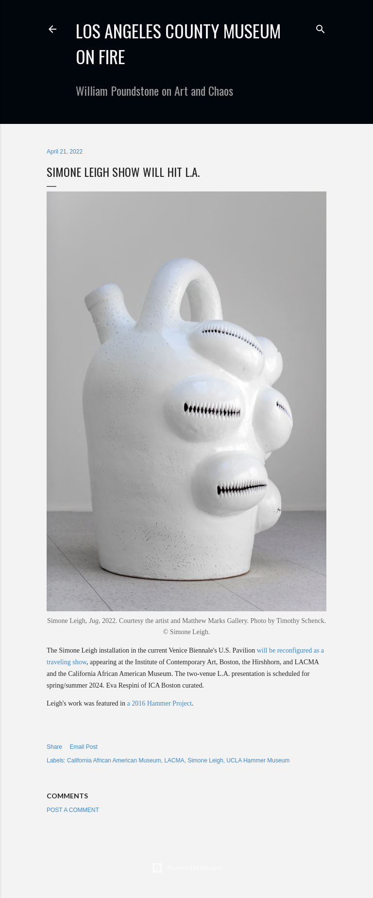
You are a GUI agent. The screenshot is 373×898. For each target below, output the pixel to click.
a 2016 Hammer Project (159, 703)
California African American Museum (114, 760)
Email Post (83, 746)
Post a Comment (73, 810)
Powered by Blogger (187, 868)
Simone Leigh (205, 760)
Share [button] (54, 746)
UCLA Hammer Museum (257, 760)
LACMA (174, 760)
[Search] (320, 26)
